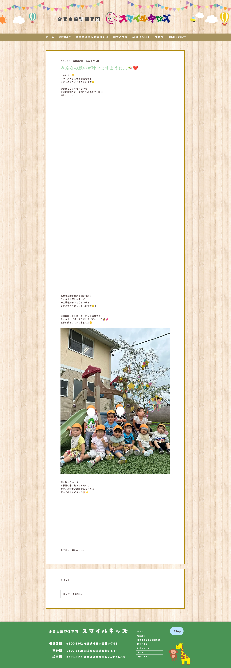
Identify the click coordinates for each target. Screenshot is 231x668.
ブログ (140, 652)
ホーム (140, 632)
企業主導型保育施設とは (148, 640)
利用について (143, 648)
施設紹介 (141, 636)
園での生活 (142, 644)
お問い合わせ (143, 657)
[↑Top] (177, 631)
